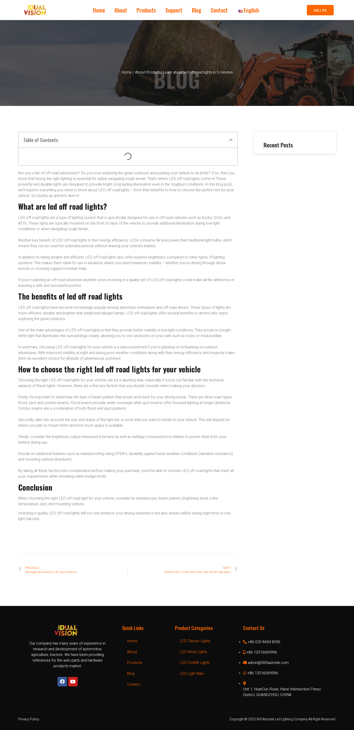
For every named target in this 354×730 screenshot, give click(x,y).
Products (146, 10)
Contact (219, 10)
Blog (196, 10)
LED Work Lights (193, 652)
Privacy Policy (28, 719)
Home (99, 10)
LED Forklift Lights (195, 663)
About (120, 10)
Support (173, 10)
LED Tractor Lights (195, 641)
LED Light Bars (192, 673)
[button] (231, 140)
